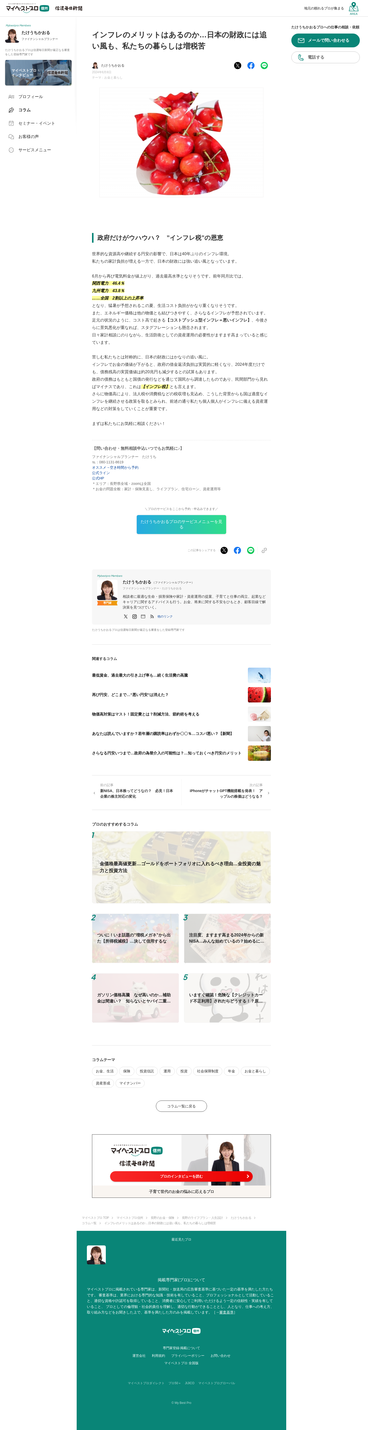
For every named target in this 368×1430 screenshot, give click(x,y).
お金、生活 (105, 1071)
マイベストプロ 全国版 (181, 1363)
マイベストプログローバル (216, 1383)
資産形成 (103, 1083)
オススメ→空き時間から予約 (117, 467)
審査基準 (226, 1312)
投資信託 (147, 1071)
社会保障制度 (207, 1071)
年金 (231, 1071)
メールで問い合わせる (329, 40)
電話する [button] (316, 57)
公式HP (98, 478)
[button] (165, 616)
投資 (184, 1071)
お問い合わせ (221, 1356)
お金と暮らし (113, 77)
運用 (167, 1071)
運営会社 (139, 1356)
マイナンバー (130, 1083)
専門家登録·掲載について (181, 1348)
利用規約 (158, 1356)
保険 (126, 1071)
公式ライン (101, 473)
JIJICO (189, 1383)
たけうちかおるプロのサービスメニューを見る (181, 524)
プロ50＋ (174, 1383)
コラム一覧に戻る (181, 1106)
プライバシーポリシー (187, 1356)
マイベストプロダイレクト (146, 1383)
